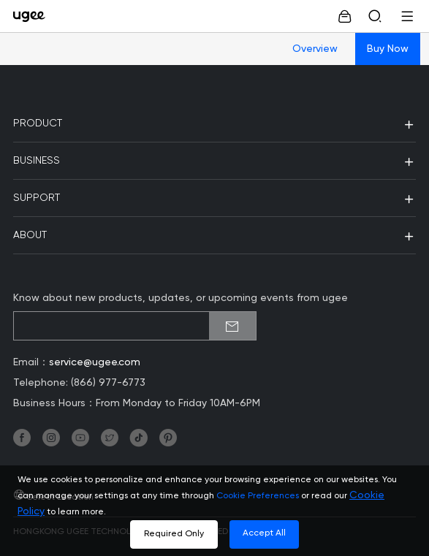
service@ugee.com (94, 362)
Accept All (264, 533)
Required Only (174, 534)
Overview (315, 49)
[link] (32, 16)
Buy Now (388, 49)
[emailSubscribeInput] (135, 325)
